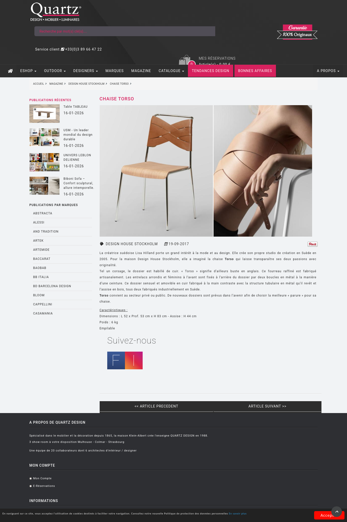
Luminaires (214, 425)
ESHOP (24, 39)
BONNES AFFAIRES (251, 39)
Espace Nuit (215, 433)
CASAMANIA (39, 281)
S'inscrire (305, 476)
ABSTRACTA (39, 181)
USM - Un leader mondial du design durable (74, 102)
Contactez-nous (167, 433)
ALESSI (35, 190)
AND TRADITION (42, 199)
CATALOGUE (167, 39)
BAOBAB (35, 235)
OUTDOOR (51, 39)
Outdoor (212, 455)
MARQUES (111, 39)
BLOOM (35, 263)
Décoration (214, 440)
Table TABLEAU (72, 74)
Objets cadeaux (217, 448)
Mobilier (212, 417)
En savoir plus (74, 516)
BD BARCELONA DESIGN (48, 254)
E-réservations (116, 417)
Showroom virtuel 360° (173, 425)
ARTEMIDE (37, 217)
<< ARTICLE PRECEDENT (156, 368)
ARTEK (34, 208)
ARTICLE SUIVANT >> (270, 368)
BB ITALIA (37, 244)
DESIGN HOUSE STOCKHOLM (130, 212)
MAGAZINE (137, 39)
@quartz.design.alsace (298, 424)
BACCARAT (38, 226)
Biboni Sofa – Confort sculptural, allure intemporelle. (75, 151)
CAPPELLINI (39, 272)
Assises (212, 410)
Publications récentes (47, 68)
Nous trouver (165, 440)
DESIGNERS (82, 39)
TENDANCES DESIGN (206, 39)
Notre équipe (165, 410)
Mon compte (114, 410)
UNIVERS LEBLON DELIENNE (73, 125)
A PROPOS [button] (332, 39)
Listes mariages (167, 417)
